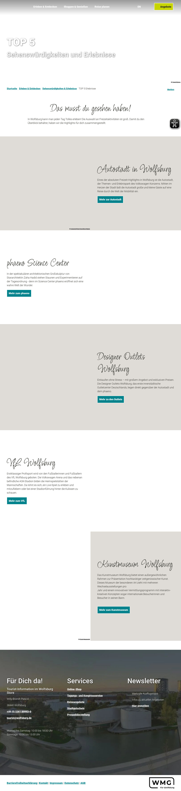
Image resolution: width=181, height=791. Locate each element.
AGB (83, 783)
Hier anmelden (140, 705)
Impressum (56, 783)
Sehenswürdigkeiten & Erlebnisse (59, 88)
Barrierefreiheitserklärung (22, 783)
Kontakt (43, 783)
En (140, 5)
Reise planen (102, 5)
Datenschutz (71, 783)
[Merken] (170, 89)
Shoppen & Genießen (76, 5)
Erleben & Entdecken (45, 5)
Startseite (12, 88)
